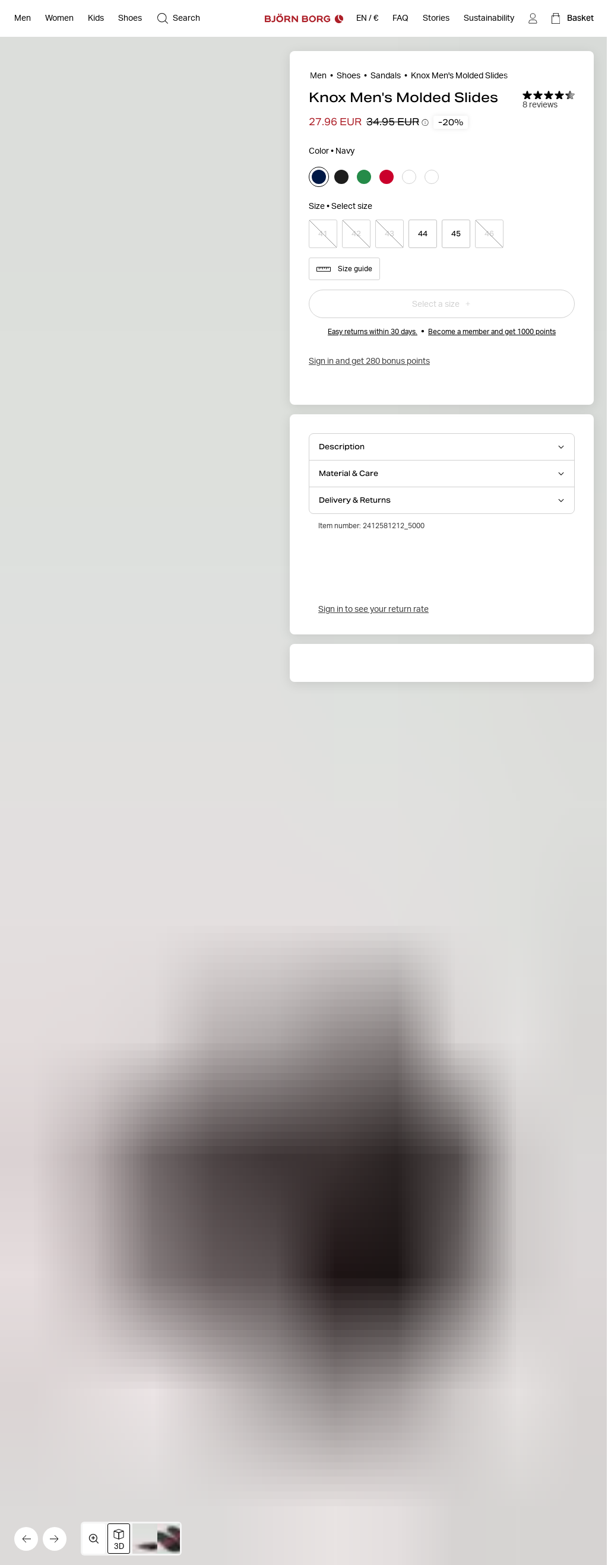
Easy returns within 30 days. (372, 331)
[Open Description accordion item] (441, 447)
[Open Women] (59, 18)
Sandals (385, 75)
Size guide (344, 269)
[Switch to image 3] (174, 1538)
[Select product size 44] (422, 234)
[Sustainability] (489, 18)
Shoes (348, 75)
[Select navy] (319, 177)
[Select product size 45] (456, 234)
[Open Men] (22, 18)
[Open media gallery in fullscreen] (94, 1538)
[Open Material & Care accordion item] (441, 474)
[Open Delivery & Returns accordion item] (441, 500)
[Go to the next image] (54, 1539)
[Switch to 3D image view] (118, 1538)
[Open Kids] (96, 18)
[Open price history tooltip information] (425, 122)
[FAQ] (400, 18)
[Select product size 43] (389, 234)
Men (318, 75)
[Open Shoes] (130, 18)
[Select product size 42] (356, 234)
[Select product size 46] (489, 234)
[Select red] (386, 177)
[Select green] (364, 177)
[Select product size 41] (323, 234)
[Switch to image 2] (149, 1538)
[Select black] (341, 177)
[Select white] (409, 177)
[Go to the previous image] (26, 1539)
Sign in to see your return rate (373, 609)
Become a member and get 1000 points (492, 331)
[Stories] (436, 18)
